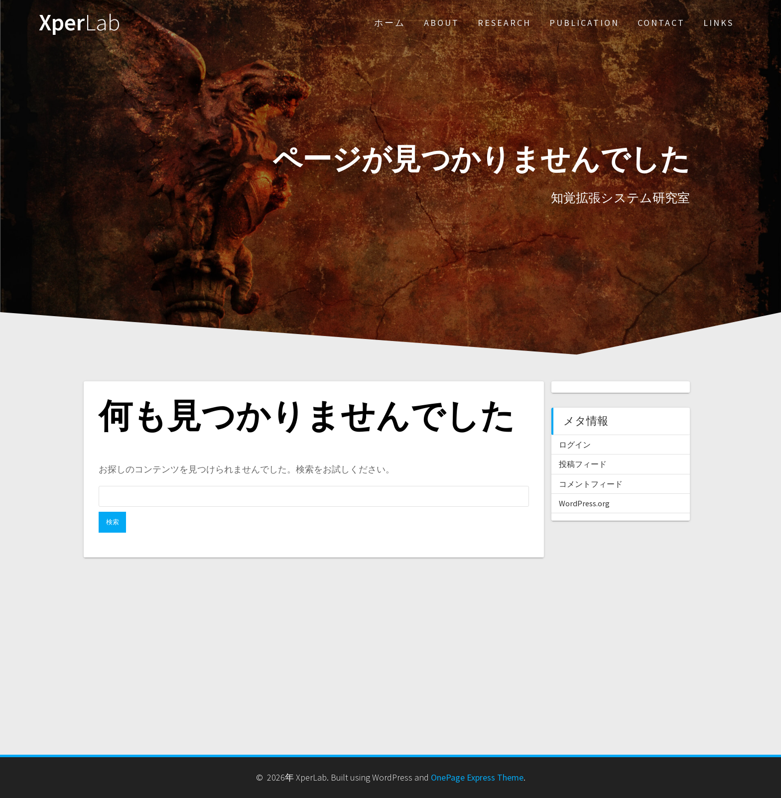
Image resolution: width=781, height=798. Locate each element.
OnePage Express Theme (477, 777)
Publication (584, 22)
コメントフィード (591, 484)
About (441, 22)
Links (718, 22)
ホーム (389, 22)
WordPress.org (584, 503)
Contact (661, 22)
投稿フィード (583, 464)
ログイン (575, 445)
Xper (79, 22)
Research (504, 22)
